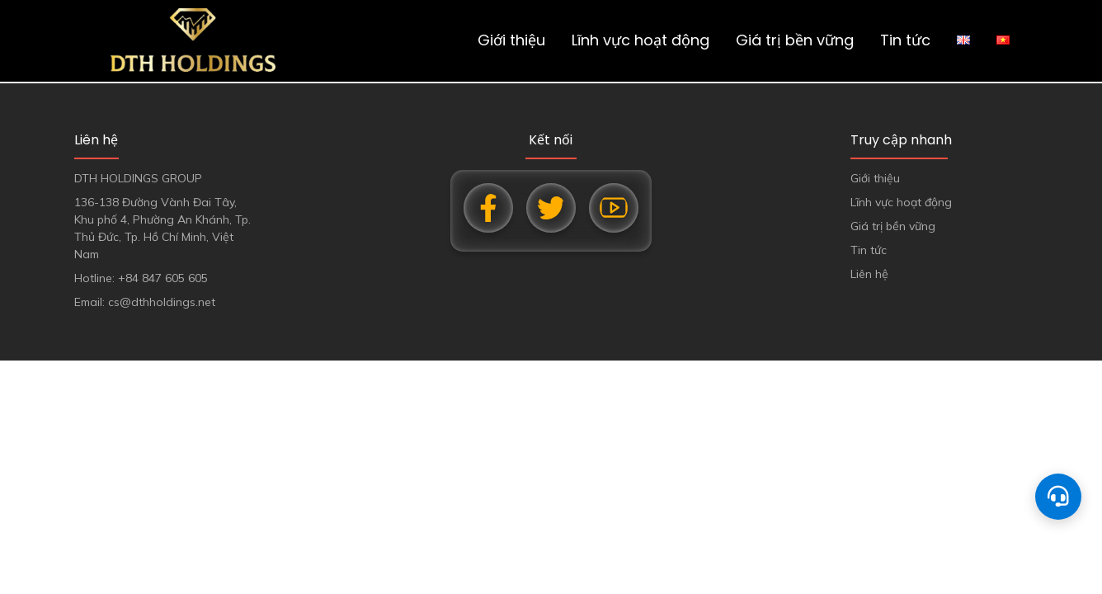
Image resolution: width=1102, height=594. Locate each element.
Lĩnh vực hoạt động (640, 40)
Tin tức (905, 40)
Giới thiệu (511, 40)
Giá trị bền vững (795, 40)
